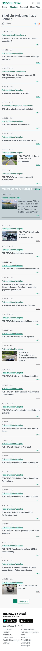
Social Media (26, 640)
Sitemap (6, 643)
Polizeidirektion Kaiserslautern (14, 35)
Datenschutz (8, 637)
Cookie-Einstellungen (11, 640)
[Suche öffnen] (33, 3)
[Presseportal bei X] (17, 626)
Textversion (25, 637)
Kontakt (6, 632)
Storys (4, 7)
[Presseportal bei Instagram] (21, 626)
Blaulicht (13, 7)
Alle (37, 189)
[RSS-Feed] (38, 24)
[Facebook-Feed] (35, 24)
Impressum (7, 629)
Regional (24, 7)
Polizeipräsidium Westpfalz (12, 53)
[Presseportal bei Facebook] (15, 626)
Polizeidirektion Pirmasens (12, 349)
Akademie (7, 635)
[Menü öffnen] (38, 3)
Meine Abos (35, 7)
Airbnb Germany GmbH (11, 198)
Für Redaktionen (27, 629)
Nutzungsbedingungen (30, 632)
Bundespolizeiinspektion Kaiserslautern (17, 106)
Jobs (23, 635)
